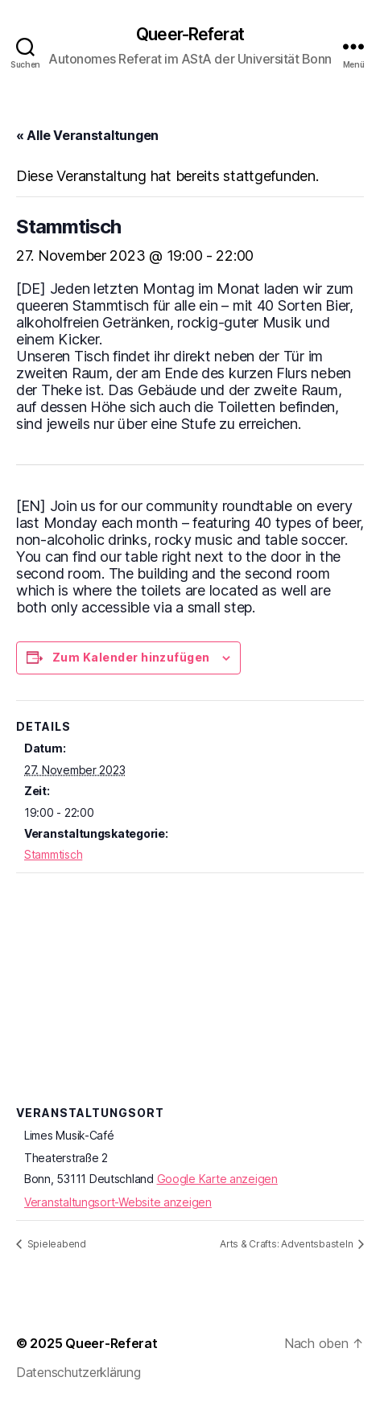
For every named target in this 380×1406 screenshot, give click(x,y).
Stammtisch (53, 854)
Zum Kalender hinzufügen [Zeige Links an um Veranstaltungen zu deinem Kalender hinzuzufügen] (131, 657)
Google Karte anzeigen (217, 1178)
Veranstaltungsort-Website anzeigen (118, 1202)
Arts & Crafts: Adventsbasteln (287, 1244)
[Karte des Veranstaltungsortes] (190, 1033)
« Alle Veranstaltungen (87, 135)
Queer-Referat (190, 34)
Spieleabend (55, 1244)
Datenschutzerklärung (78, 1372)
